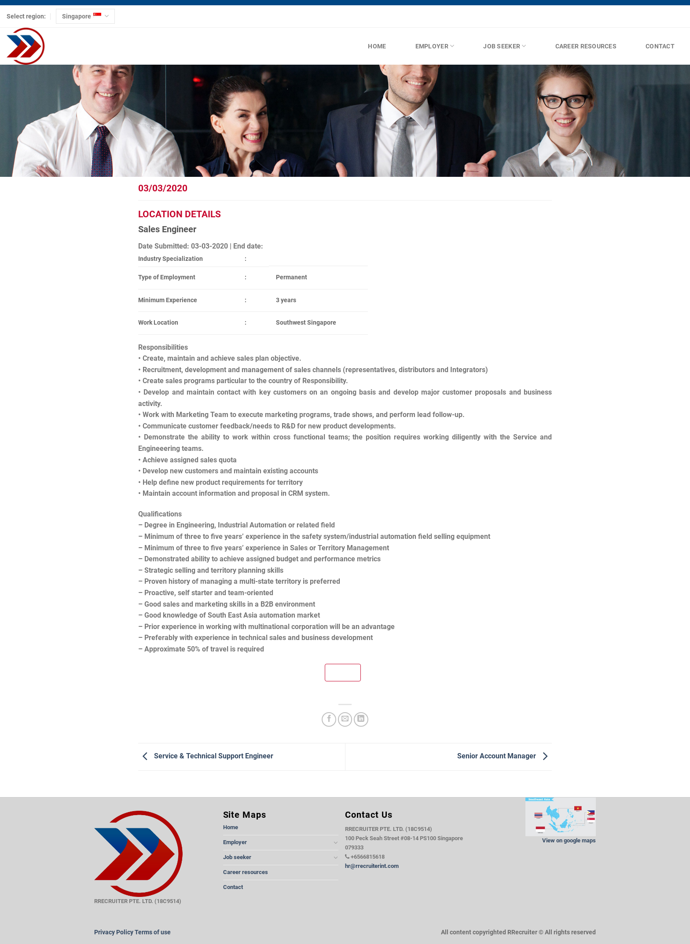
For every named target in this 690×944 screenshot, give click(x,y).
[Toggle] (335, 842)
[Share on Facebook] (329, 719)
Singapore (85, 16)
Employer (435, 46)
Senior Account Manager (504, 756)
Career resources (586, 46)
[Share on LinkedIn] (361, 719)
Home (377, 46)
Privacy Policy (113, 932)
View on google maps (569, 840)
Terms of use (153, 932)
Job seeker (504, 46)
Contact (660, 46)
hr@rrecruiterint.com (372, 866)
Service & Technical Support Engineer (205, 756)
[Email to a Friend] (345, 719)
